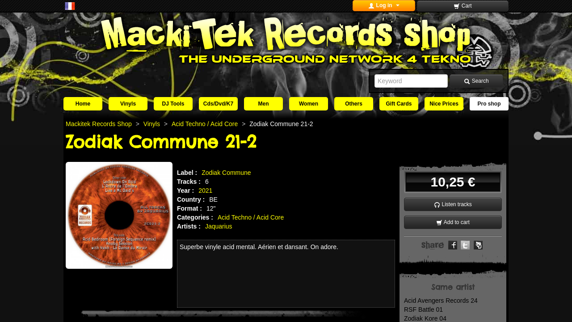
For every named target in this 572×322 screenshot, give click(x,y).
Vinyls (128, 104)
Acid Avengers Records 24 (441, 300)
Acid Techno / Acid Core (251, 217)
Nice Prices (443, 104)
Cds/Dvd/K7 (218, 104)
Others (353, 104)
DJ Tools (173, 104)
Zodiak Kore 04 (425, 318)
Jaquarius (218, 226)
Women (308, 104)
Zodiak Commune (226, 172)
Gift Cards (399, 104)
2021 (205, 190)
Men (263, 104)
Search (476, 81)
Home (83, 104)
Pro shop (488, 104)
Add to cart (453, 222)
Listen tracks (453, 204)
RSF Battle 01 (423, 309)
